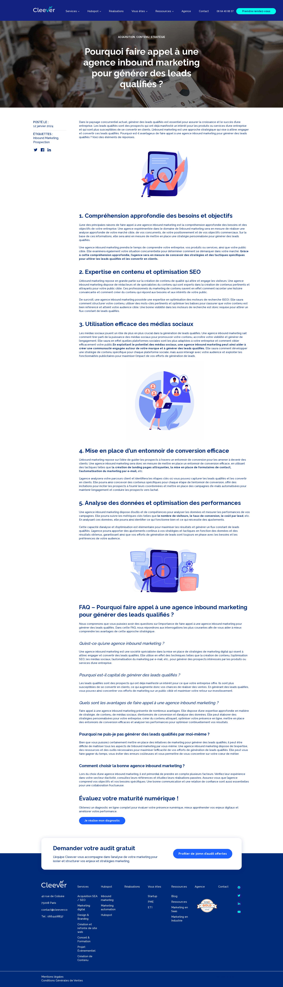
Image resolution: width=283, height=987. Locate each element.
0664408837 (55, 916)
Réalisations (116, 11)
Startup (152, 896)
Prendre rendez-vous (256, 11)
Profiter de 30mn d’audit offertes (202, 853)
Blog (174, 896)
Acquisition (126, 37)
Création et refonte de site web (87, 928)
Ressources (179, 901)
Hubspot (106, 915)
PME (151, 901)
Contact (204, 11)
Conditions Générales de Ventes (62, 980)
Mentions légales (52, 976)
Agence (186, 11)
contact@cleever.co (54, 909)
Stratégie (158, 37)
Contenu (142, 37)
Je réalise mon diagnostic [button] (102, 820)
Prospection (41, 142)
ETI (150, 907)
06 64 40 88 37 (225, 11)
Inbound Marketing (45, 138)
